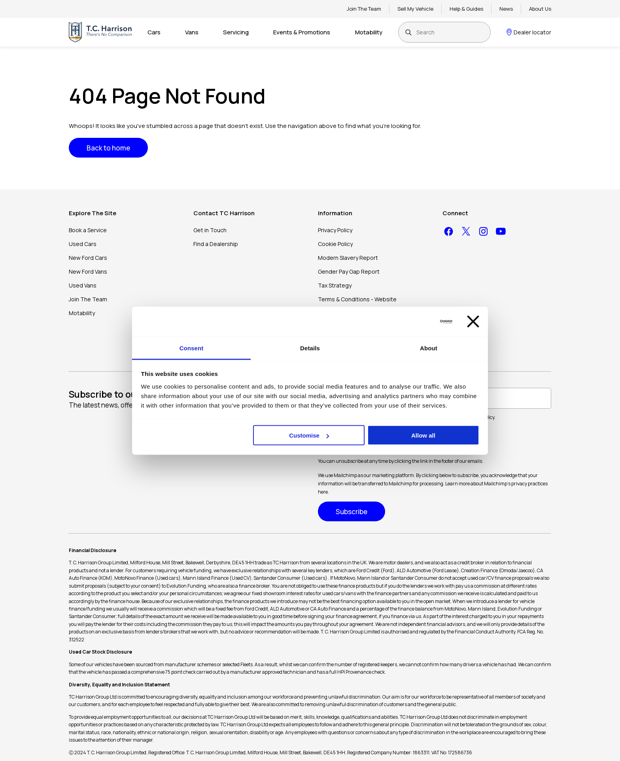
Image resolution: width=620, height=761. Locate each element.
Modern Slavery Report (348, 257)
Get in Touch (210, 230)
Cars (154, 32)
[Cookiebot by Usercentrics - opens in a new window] (417, 321)
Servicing (236, 32)
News (506, 8)
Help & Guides (466, 8)
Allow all (423, 435)
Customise (309, 435)
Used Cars (82, 244)
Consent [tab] (192, 347)
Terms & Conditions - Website (357, 299)
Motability (368, 32)
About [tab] (428, 347)
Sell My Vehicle (415, 8)
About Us (540, 8)
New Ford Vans (88, 271)
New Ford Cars (88, 257)
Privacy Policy (335, 230)
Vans (191, 32)
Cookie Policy (335, 244)
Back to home (108, 147)
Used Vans (82, 285)
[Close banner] (473, 322)
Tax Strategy (335, 285)
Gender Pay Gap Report (349, 271)
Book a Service (88, 230)
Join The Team (364, 8)
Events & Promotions (301, 32)
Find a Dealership (215, 244)
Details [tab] (310, 347)
